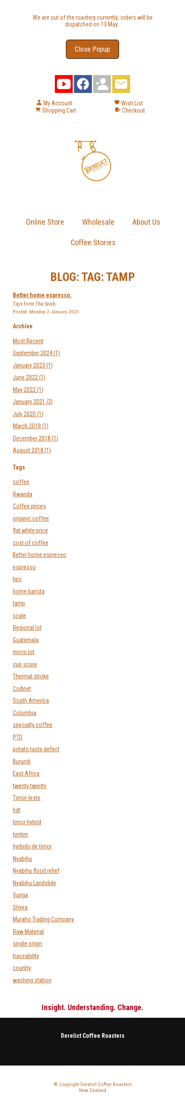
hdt (16, 810)
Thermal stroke (31, 676)
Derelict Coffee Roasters (106, 1084)
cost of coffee (30, 542)
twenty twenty (29, 785)
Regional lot (27, 627)
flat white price (30, 530)
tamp (19, 603)
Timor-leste (26, 797)
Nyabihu (22, 858)
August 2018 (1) (32, 450)
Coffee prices (29, 506)
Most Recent (28, 341)
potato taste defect (36, 749)
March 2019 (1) (30, 426)
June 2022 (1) (29, 377)
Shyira (20, 907)
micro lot (23, 652)
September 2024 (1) (36, 353)
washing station (32, 980)
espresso (24, 567)
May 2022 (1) (28, 389)
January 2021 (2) (33, 401)
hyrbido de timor (32, 846)
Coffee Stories (93, 242)
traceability (26, 956)
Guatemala (26, 640)
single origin (27, 943)
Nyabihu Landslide (34, 883)
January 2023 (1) (33, 365)
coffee (21, 481)
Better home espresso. (42, 295)
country (22, 967)
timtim (20, 834)
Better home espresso (39, 554)
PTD (18, 737)
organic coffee (31, 518)
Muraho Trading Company (43, 919)
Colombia (24, 712)
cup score (25, 664)
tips (17, 579)
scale (19, 615)
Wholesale (98, 221)
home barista (29, 591)
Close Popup (92, 49)
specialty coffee (32, 724)
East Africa (26, 773)
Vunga (20, 895)
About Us (146, 221)
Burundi (22, 761)
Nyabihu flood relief (36, 870)
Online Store (45, 221)
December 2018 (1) (35, 438)
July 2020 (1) (28, 414)
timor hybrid (27, 822)
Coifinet (22, 688)
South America (31, 700)
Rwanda (22, 494)
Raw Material (28, 931)
